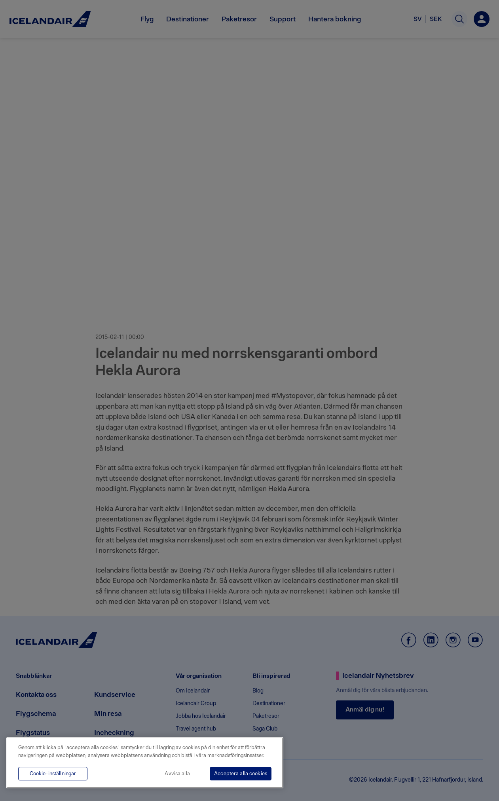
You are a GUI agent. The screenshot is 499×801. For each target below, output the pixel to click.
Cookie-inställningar (53, 773)
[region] (144, 762)
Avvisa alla (177, 773)
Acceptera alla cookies (240, 773)
